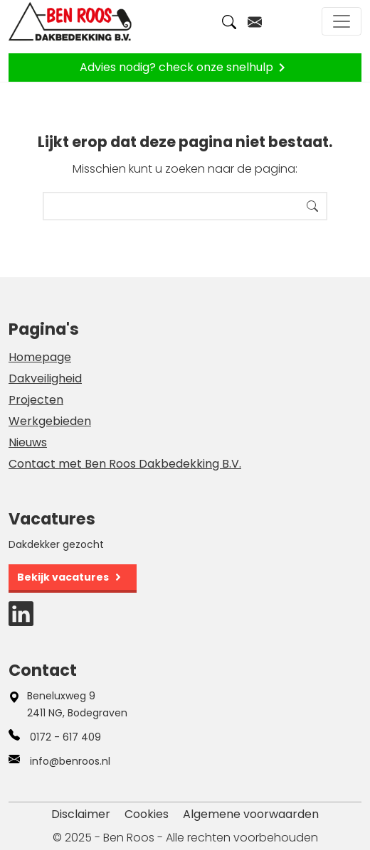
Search (312, 206)
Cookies (147, 814)
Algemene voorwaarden (251, 814)
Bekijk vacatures (63, 577)
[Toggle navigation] (341, 21)
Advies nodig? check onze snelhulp (185, 67)
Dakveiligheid (45, 378)
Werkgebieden (50, 421)
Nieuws (28, 442)
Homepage (40, 357)
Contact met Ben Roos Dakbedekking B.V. (125, 464)
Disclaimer (80, 814)
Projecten (36, 400)
